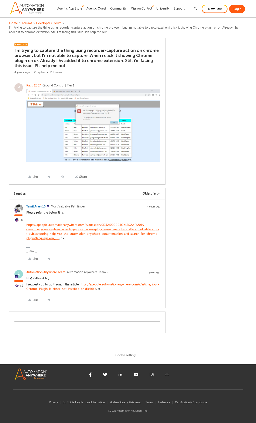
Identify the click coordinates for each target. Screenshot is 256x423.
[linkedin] (120, 375)
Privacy (53, 402)
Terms (149, 402)
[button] (215, 9)
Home (13, 23)
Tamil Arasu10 (36, 206)
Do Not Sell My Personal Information (84, 402)
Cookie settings (125, 355)
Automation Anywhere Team (45, 272)
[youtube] (136, 375)
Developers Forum (48, 23)
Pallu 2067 (33, 85)
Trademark (164, 402)
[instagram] (152, 375)
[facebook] (90, 375)
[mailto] (167, 375)
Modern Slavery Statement (125, 402)
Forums (27, 23)
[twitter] (105, 375)
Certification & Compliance (191, 402)
